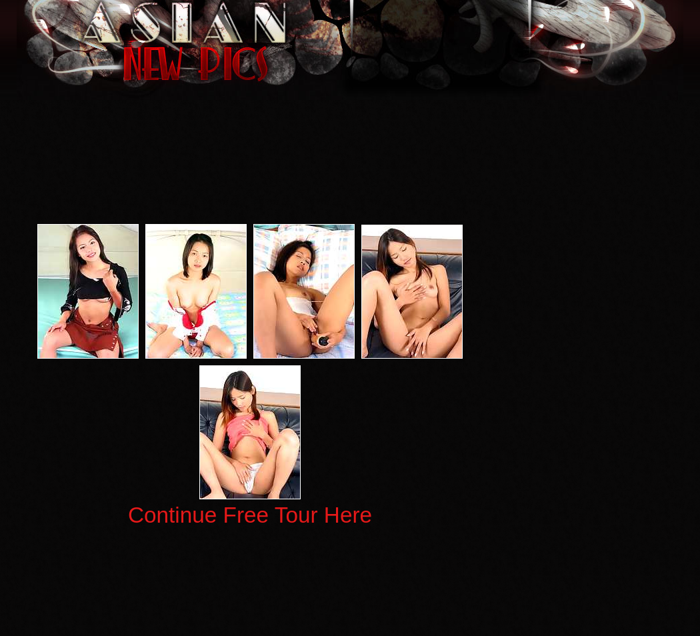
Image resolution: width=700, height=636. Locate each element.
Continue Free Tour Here (250, 515)
